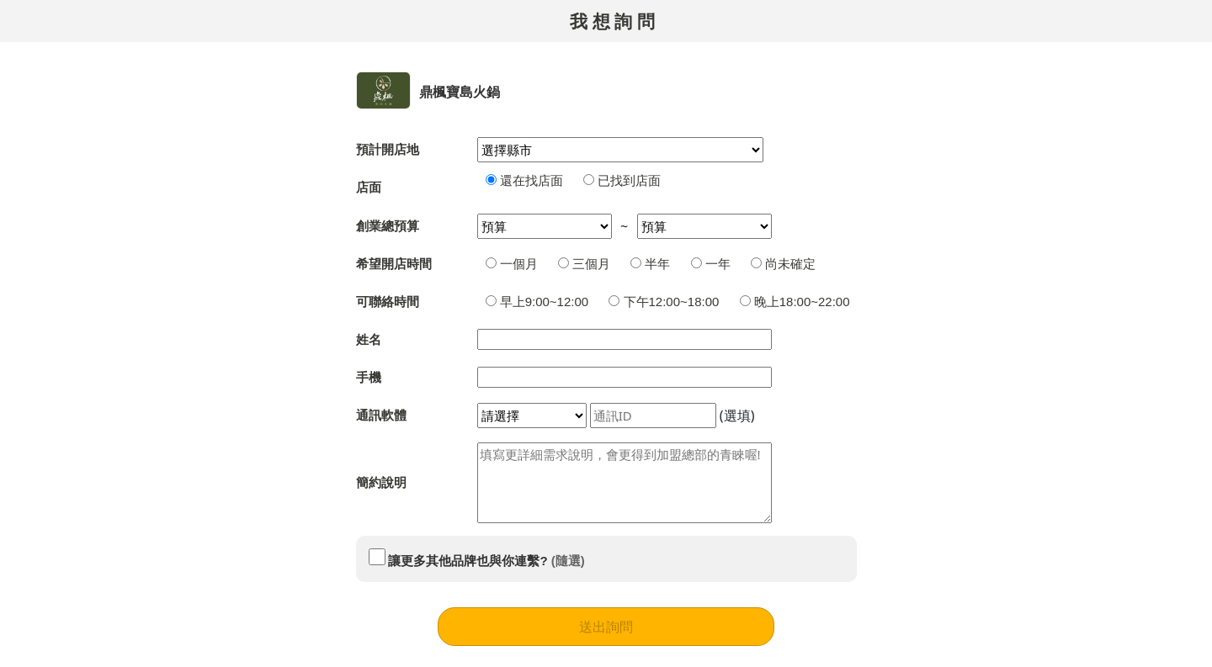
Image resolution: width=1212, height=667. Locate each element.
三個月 (584, 264)
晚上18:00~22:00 (795, 301)
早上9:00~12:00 (537, 301)
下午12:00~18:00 (664, 301)
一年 (711, 264)
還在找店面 (524, 180)
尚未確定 (783, 264)
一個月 (512, 264)
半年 (650, 264)
